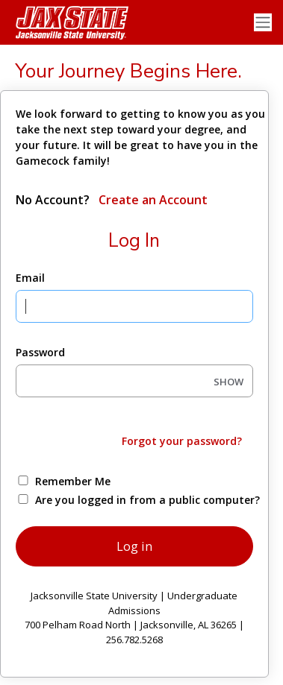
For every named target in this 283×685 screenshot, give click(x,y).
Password (40, 352)
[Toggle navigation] (262, 22)
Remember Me (73, 481)
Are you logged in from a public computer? (147, 500)
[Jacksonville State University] (67, 22)
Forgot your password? (182, 441)
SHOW (228, 381)
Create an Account (152, 200)
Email (30, 278)
